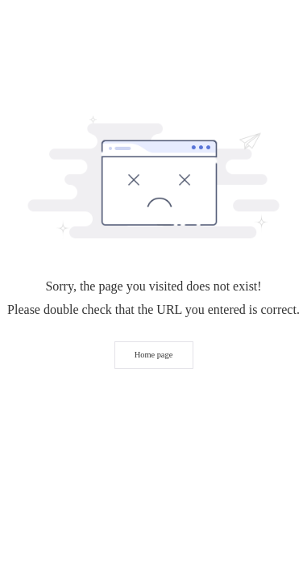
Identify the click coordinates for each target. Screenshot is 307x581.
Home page (154, 354)
